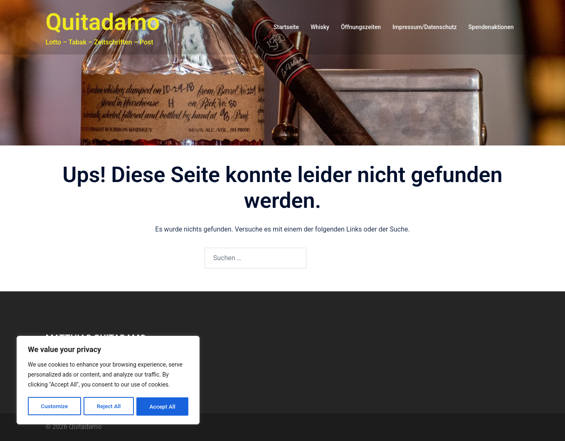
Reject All (108, 406)
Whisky (320, 27)
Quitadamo (103, 22)
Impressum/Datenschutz (424, 27)
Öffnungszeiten (361, 27)
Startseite (286, 27)
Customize (54, 406)
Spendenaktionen (491, 27)
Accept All (162, 406)
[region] (108, 380)
